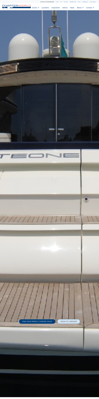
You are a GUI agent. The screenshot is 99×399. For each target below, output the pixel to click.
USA (57, 2)
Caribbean (85, 2)
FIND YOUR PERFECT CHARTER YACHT (37, 321)
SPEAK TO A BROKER (69, 321)
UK (61, 2)
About (79, 7)
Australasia (93, 2)
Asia (79, 2)
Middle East (73, 2)
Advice (65, 7)
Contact (89, 7)
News (72, 7)
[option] (49, 199)
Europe (66, 2)
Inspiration (56, 7)
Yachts (34, 7)
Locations (45, 7)
